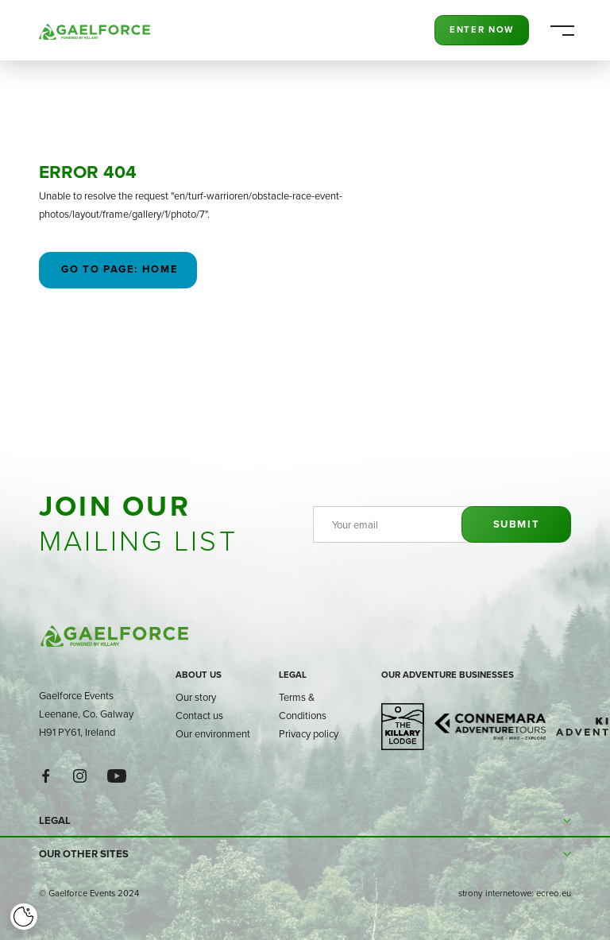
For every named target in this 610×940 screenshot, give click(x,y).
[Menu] (562, 30)
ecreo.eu (553, 893)
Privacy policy (308, 733)
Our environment (213, 733)
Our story (196, 697)
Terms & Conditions (302, 706)
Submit (516, 524)
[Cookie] (23, 916)
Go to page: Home (118, 269)
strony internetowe (494, 893)
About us (199, 674)
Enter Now (482, 29)
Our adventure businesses (447, 674)
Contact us (199, 715)
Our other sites (84, 853)
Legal (293, 674)
